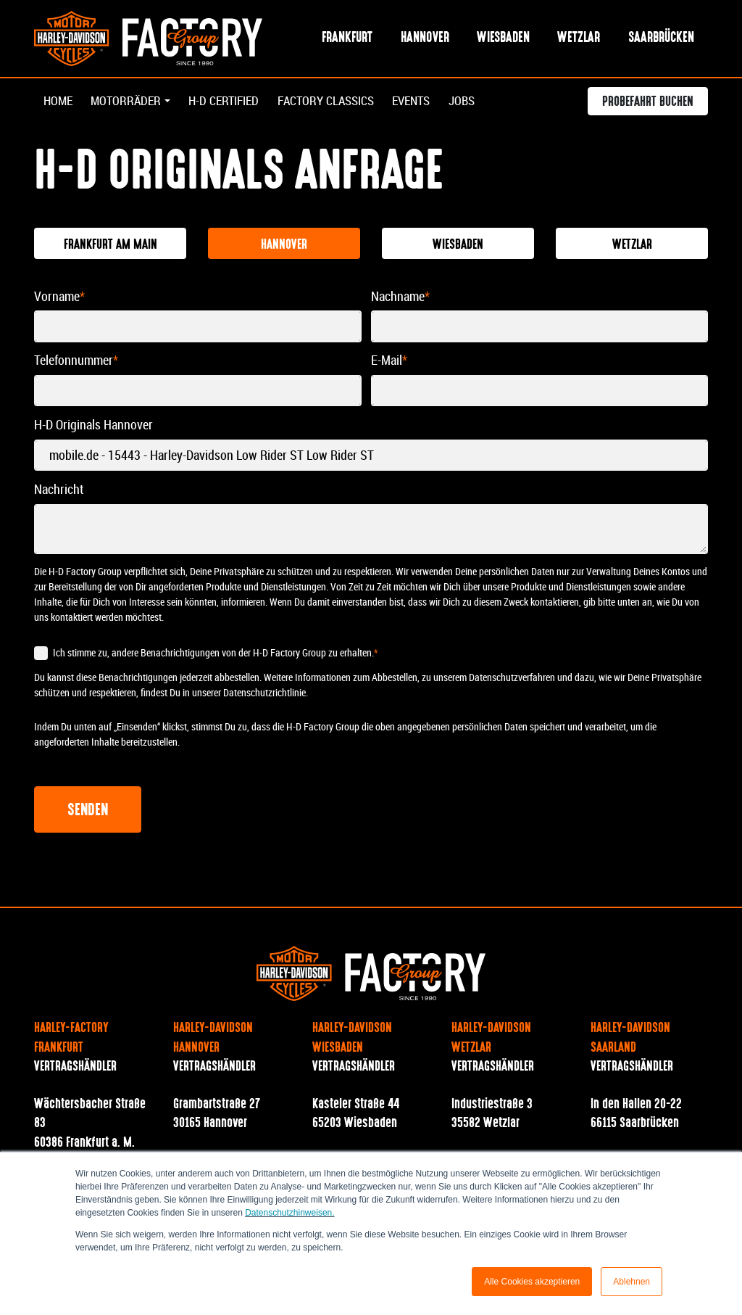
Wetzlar (578, 39)
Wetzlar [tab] (632, 246)
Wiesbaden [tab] (458, 246)
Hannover (425, 39)
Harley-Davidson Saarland (630, 1039)
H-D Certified (233, 102)
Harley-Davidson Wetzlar (491, 1039)
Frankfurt (347, 39)
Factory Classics (342, 102)
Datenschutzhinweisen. (289, 1213)
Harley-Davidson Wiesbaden (352, 1039)
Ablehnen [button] (631, 1282)
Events (434, 102)
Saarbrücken (661, 39)
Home (59, 102)
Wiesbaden (503, 39)
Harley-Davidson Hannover (213, 1039)
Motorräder (129, 102)
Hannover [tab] (284, 246)
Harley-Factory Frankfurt (71, 1039)
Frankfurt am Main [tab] (110, 246)
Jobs (487, 102)
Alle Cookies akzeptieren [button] (532, 1282)
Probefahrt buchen (647, 104)
